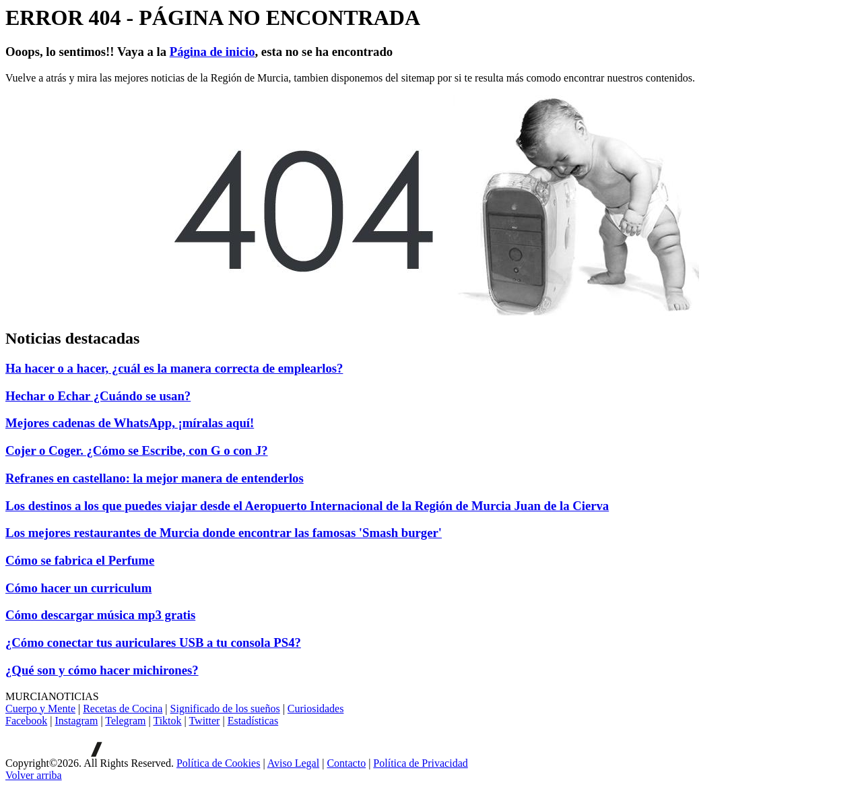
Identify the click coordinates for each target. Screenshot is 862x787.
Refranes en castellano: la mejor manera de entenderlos (154, 478)
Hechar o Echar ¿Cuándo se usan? (98, 396)
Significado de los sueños (225, 708)
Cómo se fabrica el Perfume (79, 560)
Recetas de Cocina (122, 708)
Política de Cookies (218, 763)
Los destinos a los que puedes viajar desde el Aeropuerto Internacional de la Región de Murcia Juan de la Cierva (307, 506)
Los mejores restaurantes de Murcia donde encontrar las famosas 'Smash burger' (223, 533)
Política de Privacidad (420, 763)
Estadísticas (253, 720)
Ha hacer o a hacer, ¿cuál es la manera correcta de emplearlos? (174, 368)
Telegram (125, 720)
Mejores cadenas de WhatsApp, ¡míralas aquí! (129, 423)
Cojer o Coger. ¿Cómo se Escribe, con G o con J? (136, 450)
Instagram (76, 720)
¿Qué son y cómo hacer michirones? (102, 670)
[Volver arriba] (33, 775)
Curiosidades (316, 708)
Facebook (26, 720)
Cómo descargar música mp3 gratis (100, 615)
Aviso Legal (293, 763)
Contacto (346, 763)
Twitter (204, 720)
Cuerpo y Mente (40, 708)
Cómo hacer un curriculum (78, 588)
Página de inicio (212, 51)
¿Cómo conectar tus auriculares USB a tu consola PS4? (153, 642)
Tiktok (167, 720)
